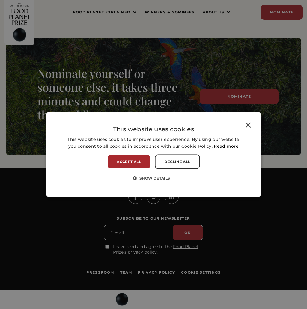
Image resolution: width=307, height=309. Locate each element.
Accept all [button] (129, 161)
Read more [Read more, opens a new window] (226, 146)
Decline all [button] (177, 161)
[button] (153, 178)
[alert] (153, 154)
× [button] (248, 126)
